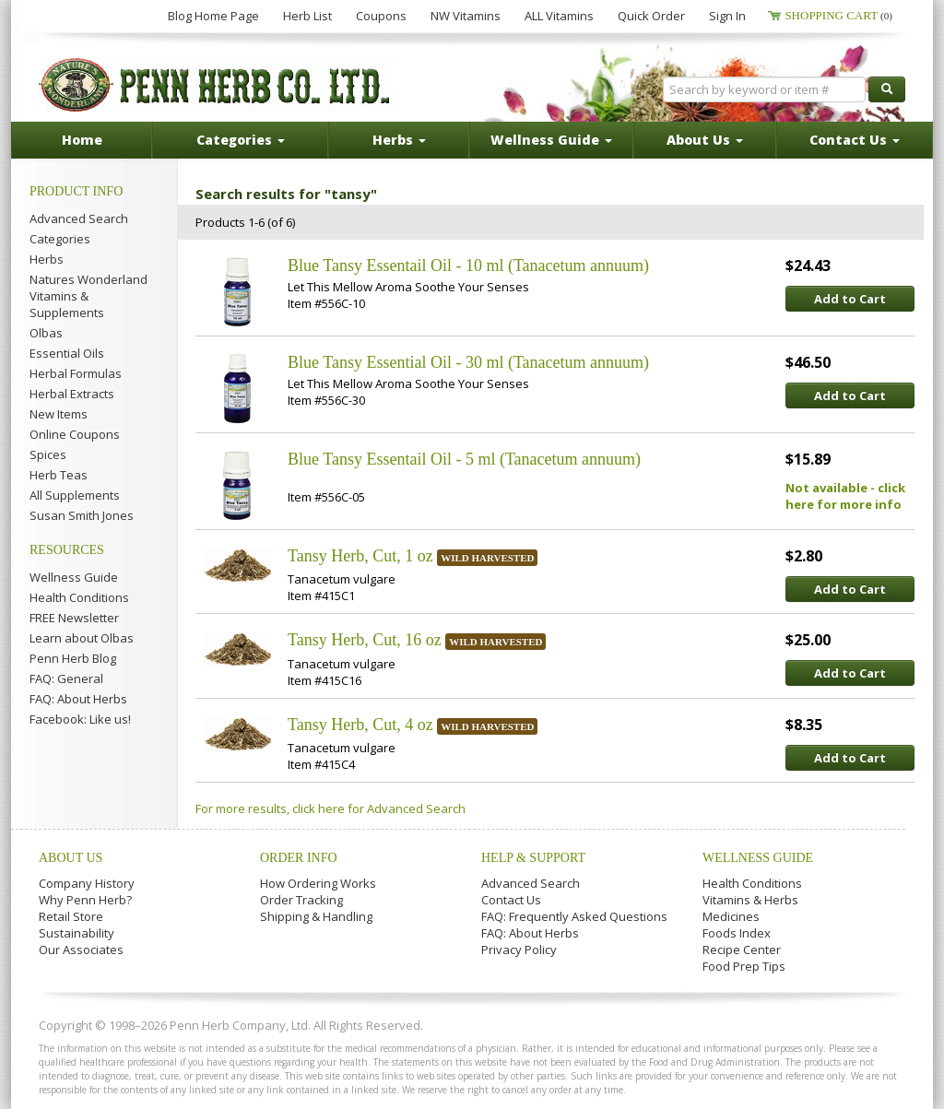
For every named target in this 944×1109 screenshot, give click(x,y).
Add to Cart (850, 298)
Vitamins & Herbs (750, 899)
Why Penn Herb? (85, 899)
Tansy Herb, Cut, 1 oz (360, 556)
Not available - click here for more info (845, 496)
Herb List (307, 15)
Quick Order (651, 15)
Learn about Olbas (82, 638)
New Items (59, 414)
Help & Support (533, 858)
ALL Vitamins (559, 15)
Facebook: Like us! (80, 719)
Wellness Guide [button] (551, 139)
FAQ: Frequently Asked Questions (574, 916)
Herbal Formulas (76, 373)
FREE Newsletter (74, 617)
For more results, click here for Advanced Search (330, 808)
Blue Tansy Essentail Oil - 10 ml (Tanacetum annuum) (468, 265)
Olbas (46, 332)
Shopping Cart (838, 15)
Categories (60, 238)
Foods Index (736, 933)
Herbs (47, 259)
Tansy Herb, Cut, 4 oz (360, 724)
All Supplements (75, 495)
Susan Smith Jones (82, 515)
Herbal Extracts (72, 393)
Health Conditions (79, 597)
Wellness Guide (74, 577)
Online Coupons (75, 434)
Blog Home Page (213, 15)
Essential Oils (67, 353)
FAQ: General (66, 678)
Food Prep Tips (743, 966)
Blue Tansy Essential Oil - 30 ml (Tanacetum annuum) (468, 362)
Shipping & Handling (316, 916)
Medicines (731, 916)
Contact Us (511, 899)
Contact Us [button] (854, 139)
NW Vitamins (466, 15)
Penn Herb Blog (73, 658)
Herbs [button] (399, 139)
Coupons (381, 15)
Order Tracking (301, 899)
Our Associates (81, 949)
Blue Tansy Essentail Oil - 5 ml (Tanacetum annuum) (464, 459)
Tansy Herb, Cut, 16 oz (365, 640)
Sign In (727, 15)
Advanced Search (79, 218)
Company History (87, 883)
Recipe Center (741, 949)
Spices (48, 454)
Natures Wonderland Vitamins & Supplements (89, 296)
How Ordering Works (318, 883)
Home (82, 139)
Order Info (298, 858)
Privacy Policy (519, 949)
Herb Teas (59, 474)
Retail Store (71, 916)
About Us (70, 858)
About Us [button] (705, 139)
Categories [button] (240, 139)
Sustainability (76, 933)
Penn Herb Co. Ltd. (216, 85)
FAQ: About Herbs (78, 698)
